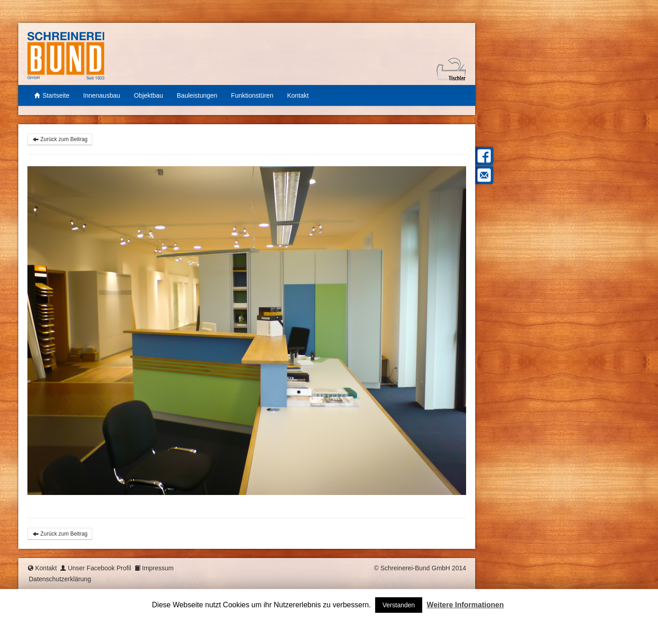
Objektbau (148, 95)
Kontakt (297, 95)
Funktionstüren (252, 95)
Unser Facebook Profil (99, 568)
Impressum (158, 568)
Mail (483, 175)
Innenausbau (101, 95)
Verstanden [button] (398, 605)
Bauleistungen (197, 95)
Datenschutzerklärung (60, 579)
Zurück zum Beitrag (59, 139)
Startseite (51, 95)
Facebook (483, 156)
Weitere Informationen (465, 605)
